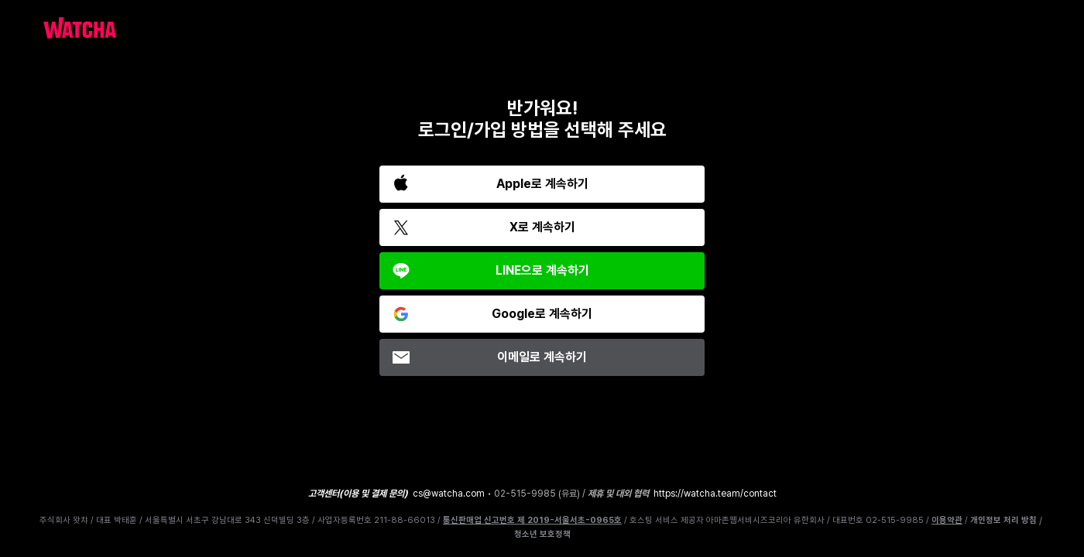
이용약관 (946, 520)
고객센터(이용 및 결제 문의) (358, 493)
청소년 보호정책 (542, 534)
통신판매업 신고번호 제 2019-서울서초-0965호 (532, 520)
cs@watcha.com (449, 493)
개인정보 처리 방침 (1003, 520)
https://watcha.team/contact (715, 493)
